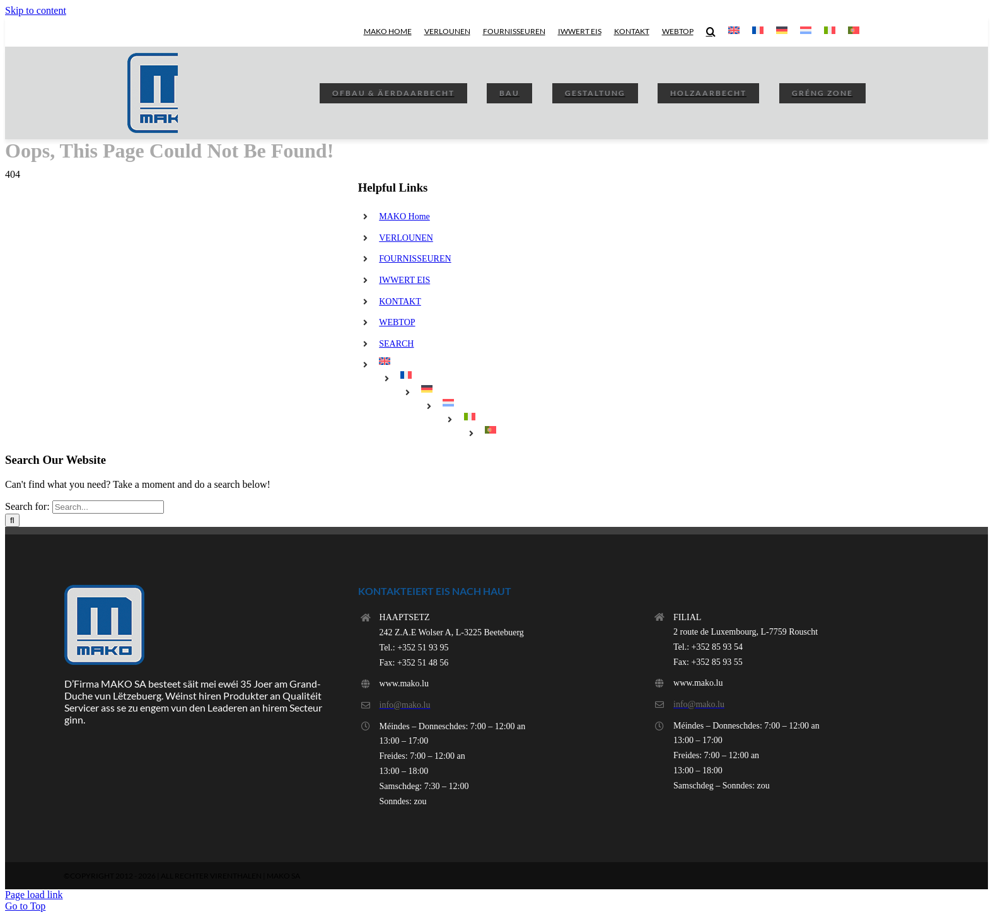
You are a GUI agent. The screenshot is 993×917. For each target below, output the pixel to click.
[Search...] (108, 507)
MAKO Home (404, 216)
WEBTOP (397, 322)
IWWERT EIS (404, 280)
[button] (711, 31)
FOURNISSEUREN (415, 258)
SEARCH (396, 344)
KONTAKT (400, 301)
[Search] (12, 520)
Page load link (34, 894)
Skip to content (35, 10)
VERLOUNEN (406, 238)
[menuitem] (734, 31)
